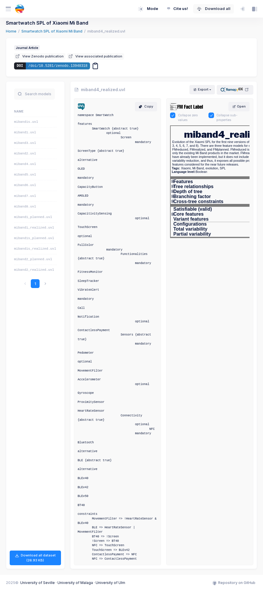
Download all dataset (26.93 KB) (35, 557)
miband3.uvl (25, 143)
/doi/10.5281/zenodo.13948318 (58, 65)
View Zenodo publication (40, 56)
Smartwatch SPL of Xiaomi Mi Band (51, 31)
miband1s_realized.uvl (35, 249)
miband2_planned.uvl (33, 259)
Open (239, 106)
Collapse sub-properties (226, 117)
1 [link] (30, 284)
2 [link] (40, 284)
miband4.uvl (25, 164)
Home (11, 31)
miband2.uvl (25, 153)
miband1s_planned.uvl (34, 238)
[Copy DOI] (95, 65)
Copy (146, 106)
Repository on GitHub (233, 582)
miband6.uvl (25, 185)
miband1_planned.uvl (33, 217)
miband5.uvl (25, 174)
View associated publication (95, 56)
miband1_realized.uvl (34, 227)
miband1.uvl (25, 132)
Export (200, 89)
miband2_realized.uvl (34, 270)
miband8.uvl (25, 206)
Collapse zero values (188, 117)
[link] (50, 283)
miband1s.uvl (26, 122)
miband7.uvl (25, 196)
